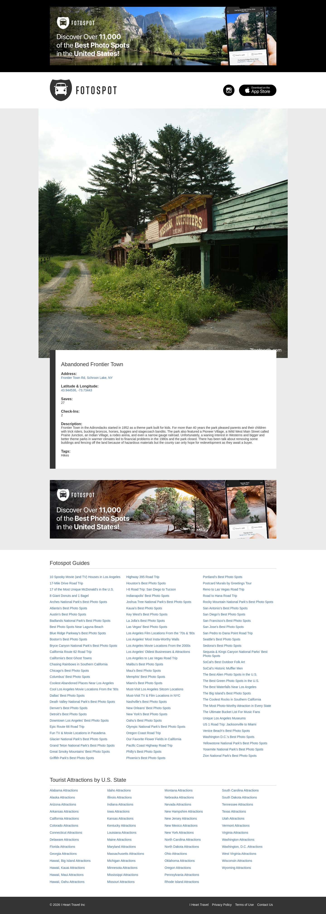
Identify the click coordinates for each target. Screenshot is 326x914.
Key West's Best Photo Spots (146, 614)
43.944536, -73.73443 (76, 390)
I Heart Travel (199, 905)
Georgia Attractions (63, 853)
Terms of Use (244, 905)
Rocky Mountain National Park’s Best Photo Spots (238, 602)
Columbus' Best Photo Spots (70, 677)
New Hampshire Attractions (184, 811)
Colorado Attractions (64, 825)
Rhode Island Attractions (182, 882)
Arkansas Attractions (64, 811)
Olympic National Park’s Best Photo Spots (155, 726)
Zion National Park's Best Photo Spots (230, 755)
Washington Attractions (238, 839)
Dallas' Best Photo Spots (67, 695)
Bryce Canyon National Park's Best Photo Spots (83, 645)
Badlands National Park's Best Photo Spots (80, 620)
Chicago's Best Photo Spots (69, 670)
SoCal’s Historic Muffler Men (223, 668)
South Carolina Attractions (240, 790)
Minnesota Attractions (122, 868)
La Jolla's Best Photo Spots (145, 620)
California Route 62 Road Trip (71, 652)
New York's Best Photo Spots (146, 714)
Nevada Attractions (178, 804)
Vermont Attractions (235, 825)
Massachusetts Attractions (125, 853)
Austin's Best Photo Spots (68, 614)
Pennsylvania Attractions (182, 875)
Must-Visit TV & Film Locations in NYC (153, 695)
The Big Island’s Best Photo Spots (227, 693)
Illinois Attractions (119, 797)
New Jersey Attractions (181, 818)
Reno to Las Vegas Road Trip (223, 589)
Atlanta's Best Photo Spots (68, 608)
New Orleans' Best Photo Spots (148, 708)
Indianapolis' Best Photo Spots (147, 596)
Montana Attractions (179, 790)
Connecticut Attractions (66, 832)
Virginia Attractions (235, 832)
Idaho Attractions (119, 790)
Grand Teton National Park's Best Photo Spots (82, 745)
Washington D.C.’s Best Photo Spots (228, 737)
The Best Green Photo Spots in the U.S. (231, 681)
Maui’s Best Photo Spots (143, 670)
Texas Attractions (234, 811)
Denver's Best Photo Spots (69, 708)
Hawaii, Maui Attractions (67, 875)
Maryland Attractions (121, 846)
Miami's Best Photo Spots (144, 683)
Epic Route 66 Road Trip (67, 726)
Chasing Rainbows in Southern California (79, 664)
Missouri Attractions (121, 882)
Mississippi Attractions (122, 875)
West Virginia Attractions (239, 853)
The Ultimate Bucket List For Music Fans (231, 712)
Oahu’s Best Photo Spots (144, 720)
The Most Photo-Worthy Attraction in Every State (237, 706)
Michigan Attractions (121, 861)
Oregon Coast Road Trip (143, 733)
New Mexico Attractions (181, 825)
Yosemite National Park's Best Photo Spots (233, 749)
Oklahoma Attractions (180, 861)
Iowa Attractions (118, 811)
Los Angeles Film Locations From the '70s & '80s (160, 633)
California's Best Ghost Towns (71, 658)
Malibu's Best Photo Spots (144, 664)
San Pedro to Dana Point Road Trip (228, 633)
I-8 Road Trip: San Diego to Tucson (151, 589)
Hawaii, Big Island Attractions (70, 861)
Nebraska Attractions (179, 797)
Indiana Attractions (120, 804)
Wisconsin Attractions (237, 861)
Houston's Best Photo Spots (146, 583)
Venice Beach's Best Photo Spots (226, 731)
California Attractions (64, 818)
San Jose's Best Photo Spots (223, 627)
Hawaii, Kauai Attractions (67, 868)
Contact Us (265, 905)
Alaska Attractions (62, 797)
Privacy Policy (222, 905)
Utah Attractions (233, 818)
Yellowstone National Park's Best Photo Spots (235, 743)
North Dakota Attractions (182, 846)
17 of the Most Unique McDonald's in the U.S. (82, 589)
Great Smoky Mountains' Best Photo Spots (80, 751)
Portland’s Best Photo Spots (222, 577)
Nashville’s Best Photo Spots (146, 701)
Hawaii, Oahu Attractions (67, 882)
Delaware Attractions (64, 839)
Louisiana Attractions (121, 832)
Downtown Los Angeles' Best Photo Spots (79, 720)
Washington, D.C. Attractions (242, 846)
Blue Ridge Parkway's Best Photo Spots (78, 633)
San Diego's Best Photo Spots (224, 614)
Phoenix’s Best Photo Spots (146, 758)
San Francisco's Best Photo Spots (227, 620)
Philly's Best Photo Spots (144, 751)
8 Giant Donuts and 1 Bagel (69, 596)
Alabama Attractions (64, 790)
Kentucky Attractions (121, 825)
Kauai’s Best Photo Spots (144, 608)
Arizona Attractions (63, 804)
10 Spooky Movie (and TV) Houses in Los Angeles (85, 577)
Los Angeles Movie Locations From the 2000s (158, 645)
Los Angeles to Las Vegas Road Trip (152, 658)
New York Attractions (179, 832)
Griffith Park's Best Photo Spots (72, 758)
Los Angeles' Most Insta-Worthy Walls (152, 639)
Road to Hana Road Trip (220, 596)
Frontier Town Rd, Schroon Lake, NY (87, 378)
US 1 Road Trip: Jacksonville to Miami (229, 724)
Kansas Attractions (120, 818)
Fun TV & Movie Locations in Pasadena (78, 733)
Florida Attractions (62, 846)
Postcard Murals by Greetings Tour (227, 583)
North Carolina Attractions (183, 839)
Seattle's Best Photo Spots (221, 639)
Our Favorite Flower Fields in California (153, 739)
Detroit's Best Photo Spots (68, 714)
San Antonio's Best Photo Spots (225, 608)
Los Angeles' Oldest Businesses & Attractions (158, 652)
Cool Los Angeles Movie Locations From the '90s (84, 689)
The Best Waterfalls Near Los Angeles (229, 687)
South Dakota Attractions (239, 797)
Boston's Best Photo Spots (68, 639)
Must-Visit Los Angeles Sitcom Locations (155, 689)
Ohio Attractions (176, 853)
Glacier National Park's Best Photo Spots (78, 739)
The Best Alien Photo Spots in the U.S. (230, 674)
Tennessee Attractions (237, 804)
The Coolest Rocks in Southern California (232, 699)
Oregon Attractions (178, 868)
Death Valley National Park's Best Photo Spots (82, 701)
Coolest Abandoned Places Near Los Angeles (82, 683)
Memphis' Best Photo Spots (145, 677)
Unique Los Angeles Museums (224, 718)
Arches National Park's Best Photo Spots (78, 602)
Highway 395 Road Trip (142, 577)
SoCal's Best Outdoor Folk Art (224, 662)
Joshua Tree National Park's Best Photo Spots (158, 602)
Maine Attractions (119, 839)
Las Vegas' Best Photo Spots (146, 627)
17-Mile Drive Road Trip (66, 583)
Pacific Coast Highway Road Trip (149, 745)
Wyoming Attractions (236, 868)
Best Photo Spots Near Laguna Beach (77, 627)
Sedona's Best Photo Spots (222, 645)
